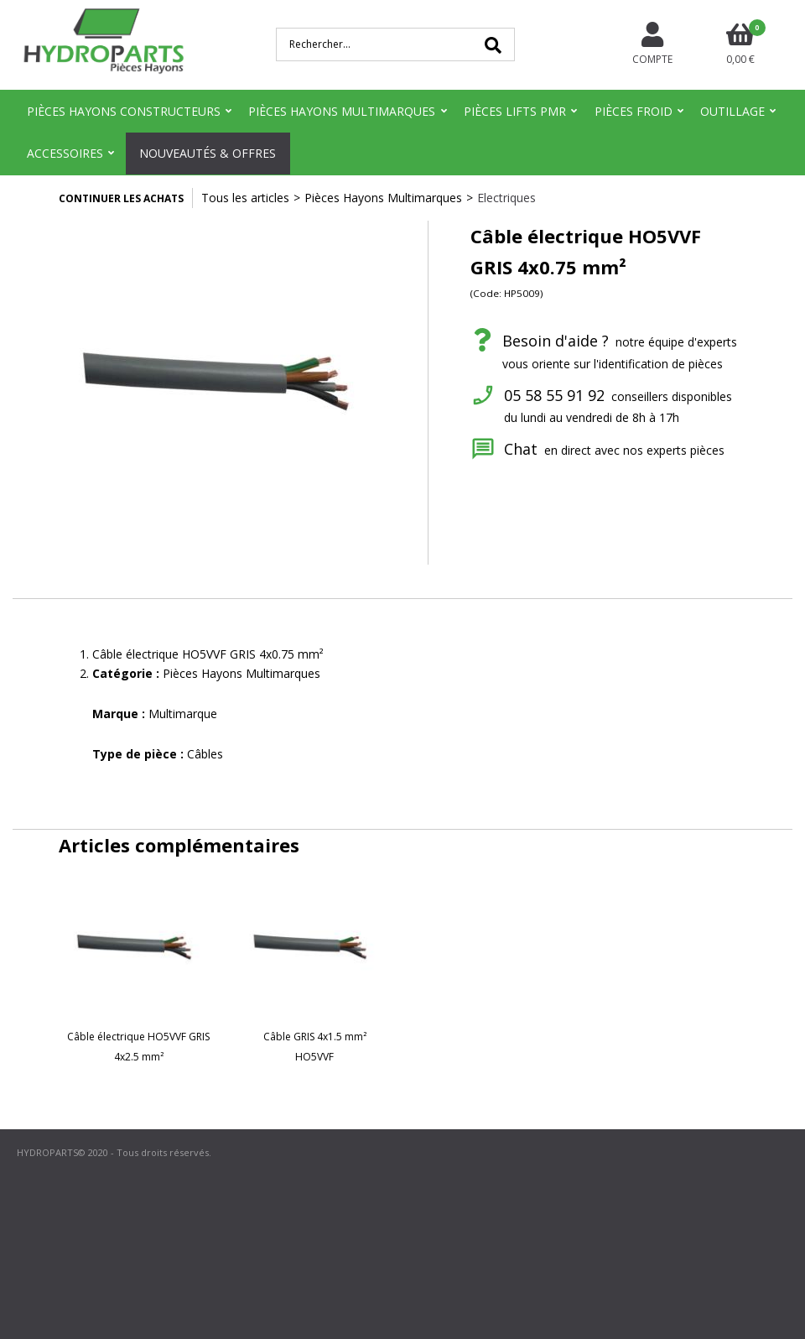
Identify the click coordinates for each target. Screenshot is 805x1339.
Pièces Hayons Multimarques (341, 111)
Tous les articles (245, 198)
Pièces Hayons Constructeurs (124, 111)
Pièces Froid (634, 111)
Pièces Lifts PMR (515, 111)
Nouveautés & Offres (207, 153)
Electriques (506, 198)
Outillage (732, 111)
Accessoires (65, 153)
